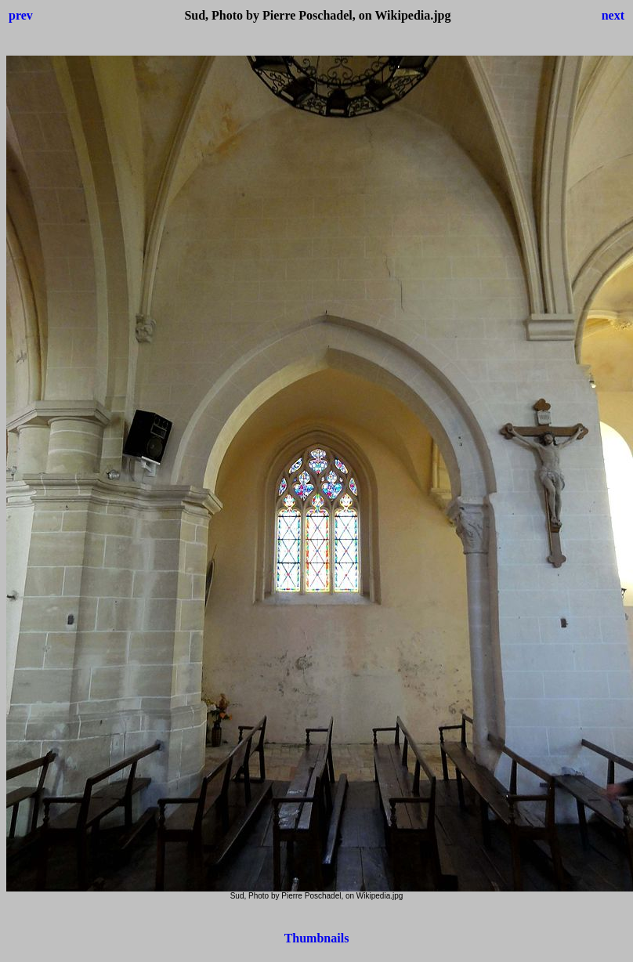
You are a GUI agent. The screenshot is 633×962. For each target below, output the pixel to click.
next (613, 15)
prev (21, 15)
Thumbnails (316, 938)
